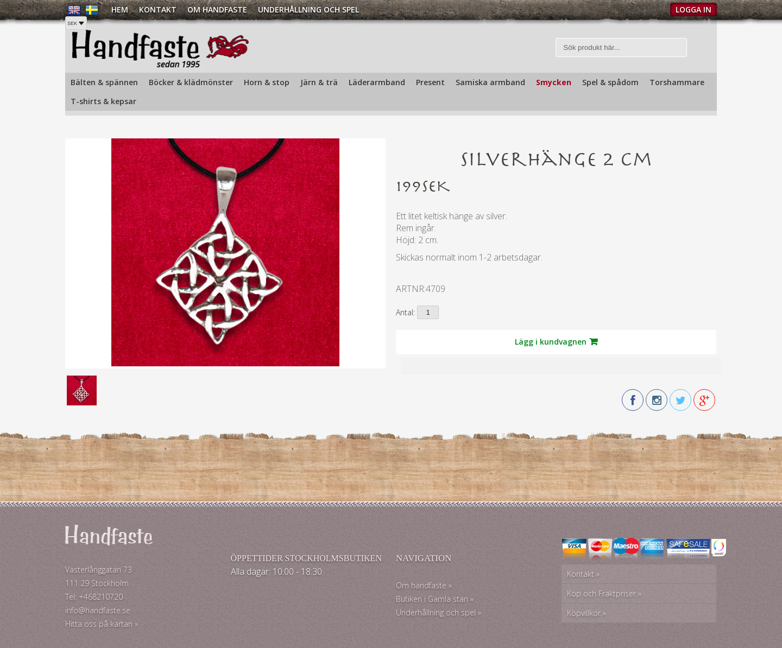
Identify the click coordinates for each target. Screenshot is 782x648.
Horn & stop (266, 82)
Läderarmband (377, 82)
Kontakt (157, 9)
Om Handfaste (217, 9)
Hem (119, 9)
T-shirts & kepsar (103, 101)
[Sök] (622, 47)
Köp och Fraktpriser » (604, 593)
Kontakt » (583, 574)
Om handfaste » (424, 585)
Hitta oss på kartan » (101, 624)
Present (430, 82)
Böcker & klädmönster (191, 82)
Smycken (553, 82)
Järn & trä (319, 82)
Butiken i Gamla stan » (435, 599)
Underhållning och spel (308, 9)
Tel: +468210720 (94, 597)
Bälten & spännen (104, 82)
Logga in (693, 9)
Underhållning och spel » (438, 612)
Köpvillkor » (586, 613)
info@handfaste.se (97, 610)
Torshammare (676, 82)
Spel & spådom (610, 82)
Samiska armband (490, 82)
